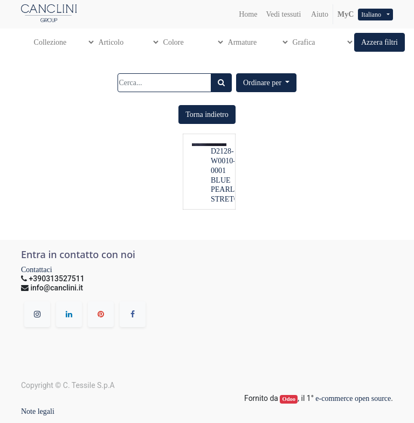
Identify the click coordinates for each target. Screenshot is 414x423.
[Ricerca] (221, 82)
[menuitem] (247, 14)
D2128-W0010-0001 (223, 161)
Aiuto (318, 14)
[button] (379, 42)
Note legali (37, 411)
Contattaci (36, 270)
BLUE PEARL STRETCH (227, 190)
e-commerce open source (353, 398)
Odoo (289, 399)
